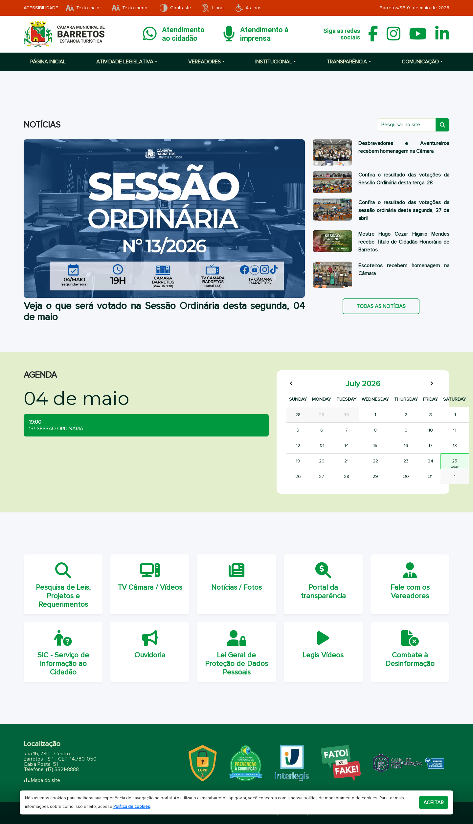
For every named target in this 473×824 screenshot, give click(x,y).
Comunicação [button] (420, 61)
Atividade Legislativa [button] (124, 61)
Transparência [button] (347, 61)
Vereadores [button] (204, 61)
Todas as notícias (381, 306)
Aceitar (433, 802)
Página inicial (48, 61)
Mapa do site (45, 780)
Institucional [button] (273, 61)
